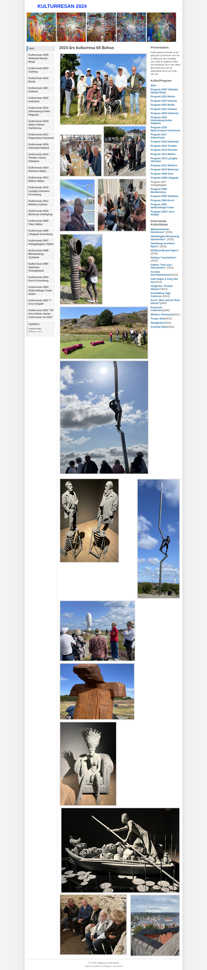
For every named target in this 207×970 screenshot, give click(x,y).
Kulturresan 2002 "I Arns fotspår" (40, 302)
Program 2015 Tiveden (164, 145)
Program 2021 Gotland (164, 109)
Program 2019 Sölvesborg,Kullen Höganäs (161, 120)
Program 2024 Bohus (163, 96)
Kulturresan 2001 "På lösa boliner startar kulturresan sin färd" (41, 314)
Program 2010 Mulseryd (164, 169)
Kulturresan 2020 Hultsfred (39, 100)
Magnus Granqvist (113, 966)
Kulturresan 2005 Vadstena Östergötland (39, 267)
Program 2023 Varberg (164, 100)
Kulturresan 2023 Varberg (39, 70)
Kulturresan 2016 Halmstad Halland (39, 146)
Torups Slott (158, 318)
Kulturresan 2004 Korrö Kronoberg (39, 279)
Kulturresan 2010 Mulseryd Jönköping (40, 213)
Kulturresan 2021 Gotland (39, 90)
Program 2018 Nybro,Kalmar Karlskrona (165, 129)
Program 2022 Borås (162, 104)
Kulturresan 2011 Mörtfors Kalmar (39, 203)
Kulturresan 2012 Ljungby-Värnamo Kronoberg (39, 191)
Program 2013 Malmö (163, 154)
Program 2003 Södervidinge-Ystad (162, 206)
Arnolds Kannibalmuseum (161, 273)
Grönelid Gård (159, 326)
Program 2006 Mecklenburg (159, 191)
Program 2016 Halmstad (165, 141)
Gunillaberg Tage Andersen (160, 295)
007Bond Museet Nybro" (165, 250)
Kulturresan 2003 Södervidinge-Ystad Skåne (40, 290)
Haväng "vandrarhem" (163, 257)
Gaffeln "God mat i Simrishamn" (161, 266)
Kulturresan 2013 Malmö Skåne (39, 179)
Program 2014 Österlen (164, 150)
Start (31, 48)
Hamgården (157, 322)
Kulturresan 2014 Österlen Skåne (39, 169)
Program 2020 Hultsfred (164, 113)
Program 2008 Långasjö (164, 177)
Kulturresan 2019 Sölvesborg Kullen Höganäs (39, 111)
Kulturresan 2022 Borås (39, 80)
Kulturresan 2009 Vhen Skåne (39, 222)
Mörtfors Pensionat (162, 314)
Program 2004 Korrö (162, 200)
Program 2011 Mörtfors (164, 165)
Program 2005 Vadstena (164, 196)
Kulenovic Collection (157, 309)
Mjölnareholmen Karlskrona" (160, 231)
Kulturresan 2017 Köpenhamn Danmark (41, 136)
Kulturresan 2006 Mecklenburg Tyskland (39, 254)
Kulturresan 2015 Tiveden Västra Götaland (39, 158)
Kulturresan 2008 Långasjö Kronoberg (41, 232)
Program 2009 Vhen (162, 173)
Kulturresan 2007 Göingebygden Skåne (41, 242)
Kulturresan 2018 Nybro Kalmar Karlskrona (39, 125)
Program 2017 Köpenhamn (159, 136)
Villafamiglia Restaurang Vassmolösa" (165, 238)
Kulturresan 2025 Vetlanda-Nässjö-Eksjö (39, 58)
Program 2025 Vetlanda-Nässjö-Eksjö (164, 91)
